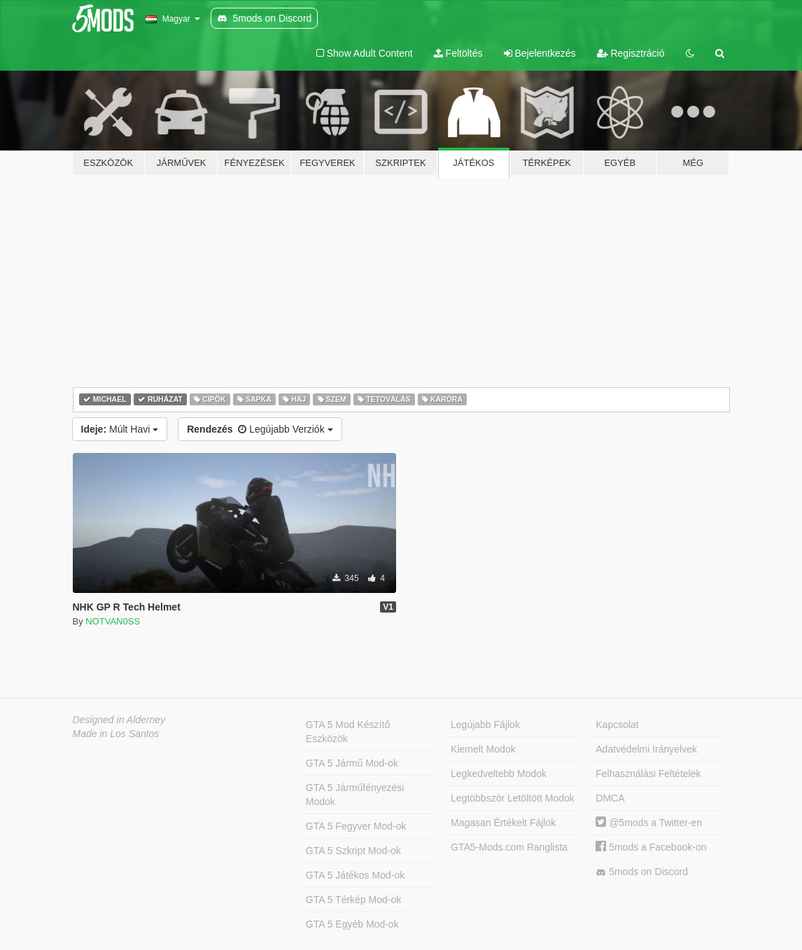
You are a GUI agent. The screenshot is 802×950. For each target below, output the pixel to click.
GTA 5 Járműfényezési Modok (355, 794)
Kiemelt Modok (483, 749)
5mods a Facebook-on (651, 847)
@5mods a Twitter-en (649, 822)
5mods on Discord (642, 872)
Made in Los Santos (116, 733)
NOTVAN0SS (112, 621)
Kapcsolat (617, 724)
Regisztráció (631, 53)
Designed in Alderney (119, 719)
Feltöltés (458, 53)
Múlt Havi (120, 429)
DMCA (610, 798)
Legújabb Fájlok (485, 724)
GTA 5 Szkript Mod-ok (353, 850)
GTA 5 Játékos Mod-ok (355, 875)
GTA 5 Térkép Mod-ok (353, 899)
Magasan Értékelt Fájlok (503, 822)
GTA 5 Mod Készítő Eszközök (348, 731)
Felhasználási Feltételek (648, 773)
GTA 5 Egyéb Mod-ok (352, 924)
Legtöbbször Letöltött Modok (513, 798)
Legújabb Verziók (259, 429)
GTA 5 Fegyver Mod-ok (356, 826)
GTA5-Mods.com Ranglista (509, 847)
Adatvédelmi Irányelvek (646, 749)
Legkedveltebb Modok (499, 773)
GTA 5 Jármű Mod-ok (352, 763)
